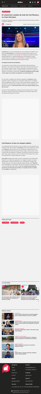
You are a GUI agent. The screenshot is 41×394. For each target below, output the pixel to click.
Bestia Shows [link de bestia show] (14, 372)
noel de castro (24, 6)
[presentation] (38, 301)
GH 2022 (22, 222)
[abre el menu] (2, 2)
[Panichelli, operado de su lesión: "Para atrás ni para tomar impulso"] (8, 331)
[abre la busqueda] (4, 2)
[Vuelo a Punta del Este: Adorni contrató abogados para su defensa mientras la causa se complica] (8, 316)
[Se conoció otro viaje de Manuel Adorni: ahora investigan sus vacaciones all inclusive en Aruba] (11, 290)
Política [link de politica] (13, 367)
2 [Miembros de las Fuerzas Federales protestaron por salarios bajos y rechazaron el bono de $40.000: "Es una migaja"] (22, 286)
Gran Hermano (14, 222)
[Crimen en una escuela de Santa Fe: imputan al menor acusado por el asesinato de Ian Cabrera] (8, 339)
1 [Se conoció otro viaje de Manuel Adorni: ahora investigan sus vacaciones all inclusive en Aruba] (3, 286)
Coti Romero (5, 222)
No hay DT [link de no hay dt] (14, 375)
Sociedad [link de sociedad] (13, 370)
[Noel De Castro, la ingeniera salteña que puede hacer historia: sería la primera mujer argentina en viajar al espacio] (8, 324)
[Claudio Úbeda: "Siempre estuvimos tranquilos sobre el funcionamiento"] (8, 354)
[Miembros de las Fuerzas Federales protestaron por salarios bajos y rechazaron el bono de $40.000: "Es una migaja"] (30, 290)
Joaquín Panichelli (15, 6)
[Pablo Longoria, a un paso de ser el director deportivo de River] (8, 347)
